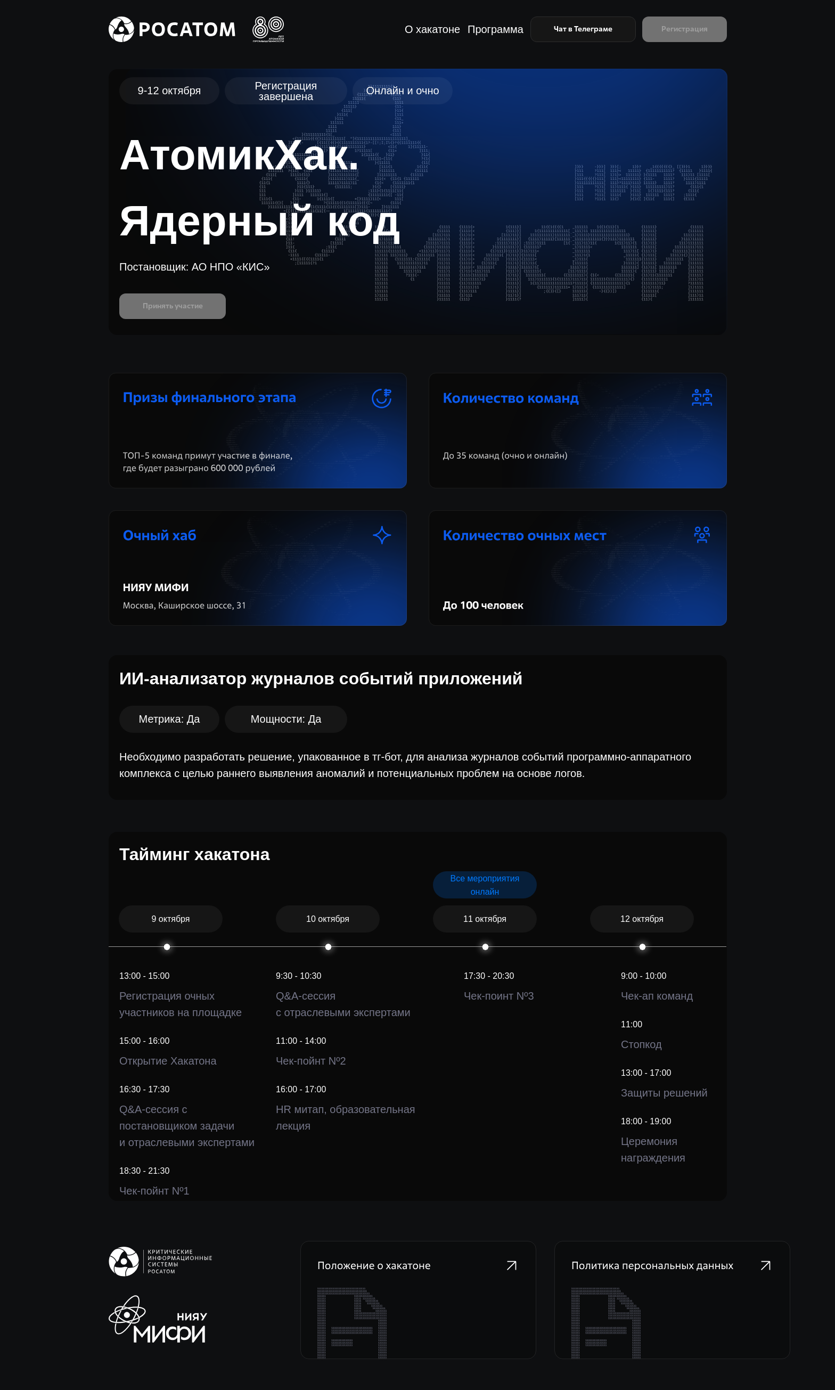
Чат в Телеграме (583, 29)
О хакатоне (432, 29)
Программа (495, 29)
